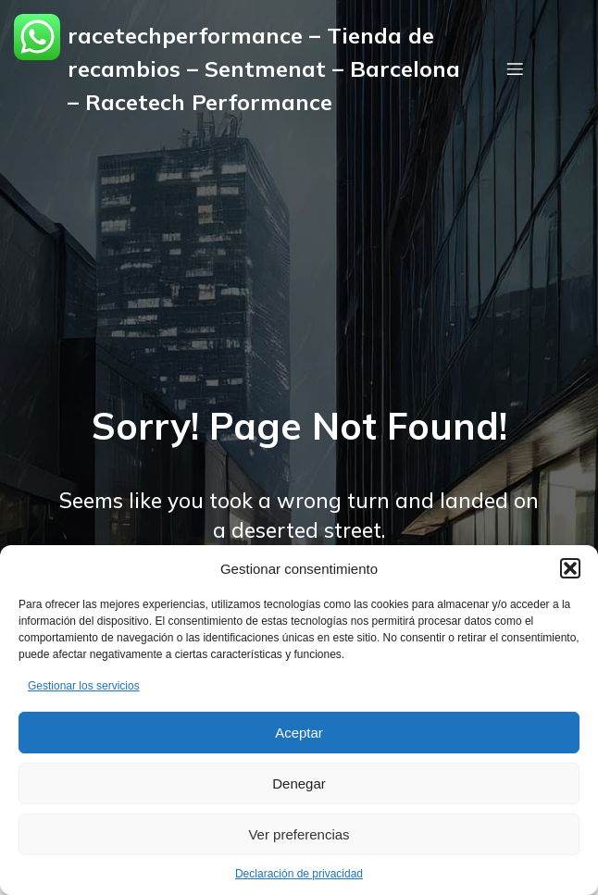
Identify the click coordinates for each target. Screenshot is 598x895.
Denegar (299, 783)
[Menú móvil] (514, 68)
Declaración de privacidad (299, 873)
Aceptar (299, 732)
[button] (570, 568)
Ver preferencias (298, 834)
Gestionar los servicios (84, 685)
